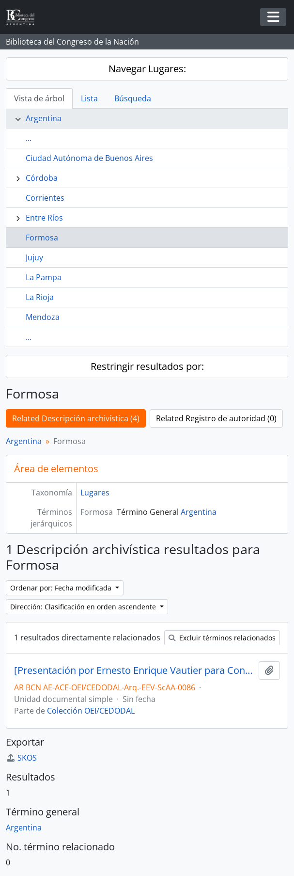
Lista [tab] (89, 98)
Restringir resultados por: (147, 366)
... (28, 138)
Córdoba (42, 178)
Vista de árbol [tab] (39, 98)
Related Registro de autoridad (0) (216, 418)
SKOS (21, 757)
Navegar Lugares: (147, 68)
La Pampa (44, 277)
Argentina (44, 118)
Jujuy (34, 257)
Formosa (42, 237)
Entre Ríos (44, 217)
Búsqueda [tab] (132, 98)
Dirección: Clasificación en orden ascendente (84, 606)
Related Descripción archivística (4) (75, 418)
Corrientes (45, 197)
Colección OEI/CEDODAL (91, 710)
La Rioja (40, 297)
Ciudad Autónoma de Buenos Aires (89, 158)
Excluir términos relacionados (222, 637)
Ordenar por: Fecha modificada (61, 587)
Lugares (94, 492)
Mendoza (43, 317)
